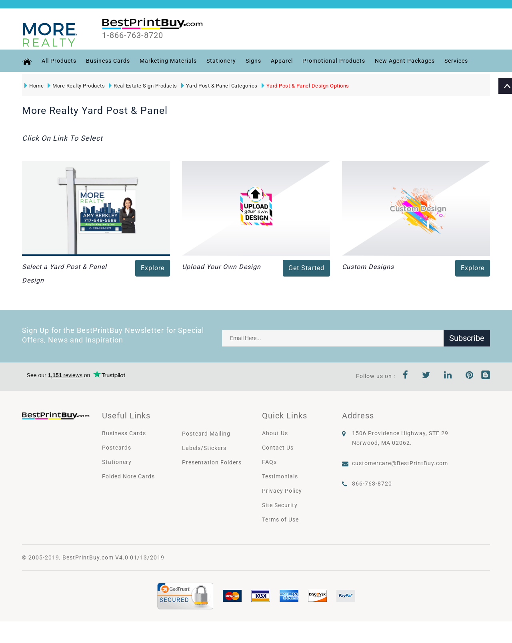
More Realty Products (76, 86)
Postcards (116, 447)
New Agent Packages (405, 61)
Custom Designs (368, 267)
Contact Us (278, 447)
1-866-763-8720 (132, 35)
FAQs (269, 462)
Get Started (306, 268)
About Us (275, 433)
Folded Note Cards (128, 476)
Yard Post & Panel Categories (219, 86)
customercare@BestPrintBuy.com (400, 463)
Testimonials (280, 476)
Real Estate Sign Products (143, 86)
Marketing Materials (168, 61)
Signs (253, 61)
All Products (59, 61)
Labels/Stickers (204, 448)
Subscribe (466, 338)
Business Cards (108, 61)
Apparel (282, 61)
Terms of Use (280, 519)
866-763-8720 (372, 483)
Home (34, 86)
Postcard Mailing (206, 433)
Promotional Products (333, 61)
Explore (152, 268)
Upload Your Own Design (221, 267)
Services (456, 61)
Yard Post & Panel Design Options (305, 86)
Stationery (221, 61)
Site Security (280, 505)
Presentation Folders (212, 462)
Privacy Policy (282, 491)
